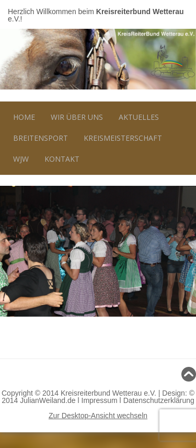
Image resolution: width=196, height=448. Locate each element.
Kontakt (61, 159)
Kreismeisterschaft (123, 138)
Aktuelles (139, 117)
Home (24, 117)
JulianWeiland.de (47, 400)
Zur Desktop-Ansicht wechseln (98, 415)
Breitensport (40, 138)
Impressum (100, 400)
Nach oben (98, 374)
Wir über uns (77, 117)
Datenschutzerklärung (158, 400)
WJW (21, 159)
